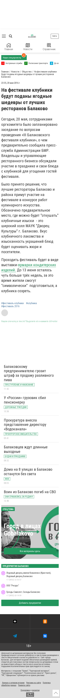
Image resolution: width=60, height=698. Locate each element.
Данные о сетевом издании (13, 683)
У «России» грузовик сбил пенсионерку (25, 400)
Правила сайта (24, 685)
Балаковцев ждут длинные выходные (26, 449)
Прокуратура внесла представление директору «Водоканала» (25, 424)
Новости (27, 47)
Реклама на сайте (33, 683)
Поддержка (25, 690)
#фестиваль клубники (12, 303)
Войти (54, 36)
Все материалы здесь (30, 551)
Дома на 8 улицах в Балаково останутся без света (28, 471)
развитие (36, 690)
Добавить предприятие (30, 603)
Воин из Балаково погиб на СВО (30, 492)
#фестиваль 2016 (10, 306)
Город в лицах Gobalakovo (22, 529)
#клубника (31, 303)
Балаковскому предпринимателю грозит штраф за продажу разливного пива (29, 373)
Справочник (49, 47)
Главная (8, 47)
